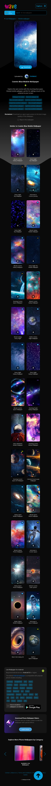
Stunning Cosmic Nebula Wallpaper (33, 444)
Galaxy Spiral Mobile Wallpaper (18, 515)
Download (25, 67)
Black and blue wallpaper (16, 106)
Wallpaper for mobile (18, 97)
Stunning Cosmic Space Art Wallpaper (17, 479)
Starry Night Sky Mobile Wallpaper (33, 266)
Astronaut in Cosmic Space (33, 551)
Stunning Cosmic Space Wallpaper (17, 302)
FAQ (43, 773)
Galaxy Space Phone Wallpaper (18, 586)
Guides (25, 775)
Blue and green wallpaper (16, 109)
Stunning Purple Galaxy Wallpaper (33, 408)
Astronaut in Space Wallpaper (33, 622)
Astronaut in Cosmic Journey (33, 195)
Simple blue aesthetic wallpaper (18, 103)
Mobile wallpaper (24, 19)
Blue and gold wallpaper (35, 103)
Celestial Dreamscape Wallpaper (33, 479)
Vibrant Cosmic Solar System (33, 586)
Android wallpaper (19, 676)
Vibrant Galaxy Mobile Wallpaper (33, 231)
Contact (7, 773)
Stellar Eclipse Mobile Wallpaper (18, 622)
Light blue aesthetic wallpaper (33, 106)
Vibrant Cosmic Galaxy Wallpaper (18, 159)
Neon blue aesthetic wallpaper (33, 109)
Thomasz (30, 76)
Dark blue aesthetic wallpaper (33, 100)
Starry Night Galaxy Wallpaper (18, 373)
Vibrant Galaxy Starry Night (18, 337)
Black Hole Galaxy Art (18, 657)
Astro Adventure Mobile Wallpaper (18, 444)
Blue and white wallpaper (16, 100)
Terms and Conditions (24, 773)
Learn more (25, 729)
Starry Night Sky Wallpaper (33, 159)
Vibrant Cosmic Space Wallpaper (17, 408)
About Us (14, 773)
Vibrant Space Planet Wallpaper (33, 515)
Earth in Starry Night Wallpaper (33, 337)
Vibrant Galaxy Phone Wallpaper (18, 551)
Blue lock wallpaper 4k (32, 97)
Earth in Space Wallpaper (33, 657)
